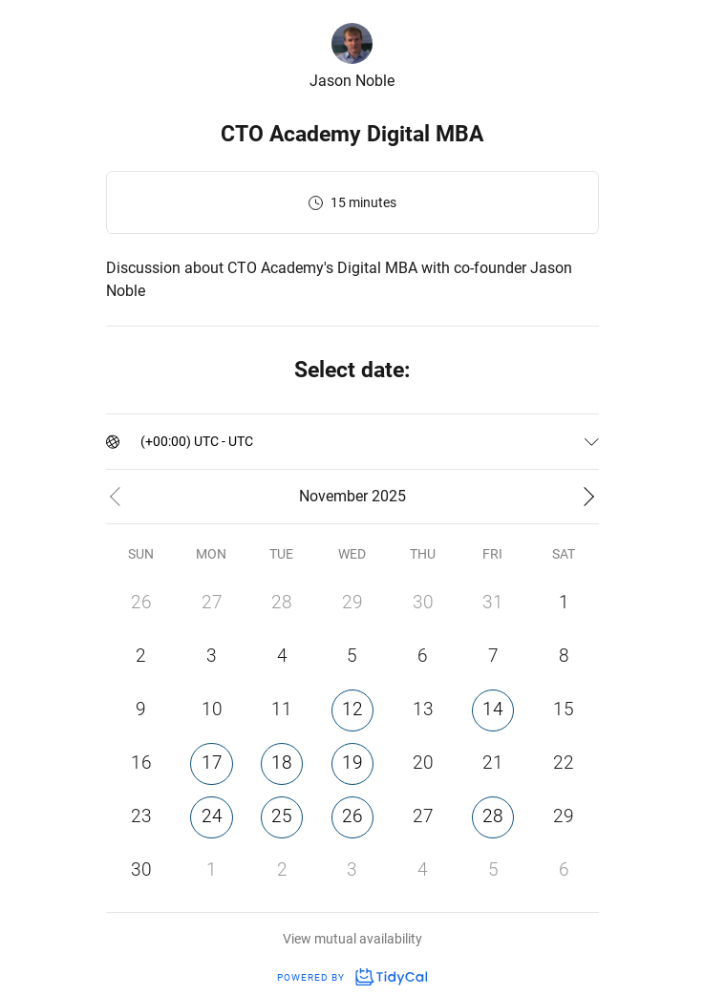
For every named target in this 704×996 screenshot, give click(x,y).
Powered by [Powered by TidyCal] (351, 977)
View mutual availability (352, 938)
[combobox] (141, 442)
